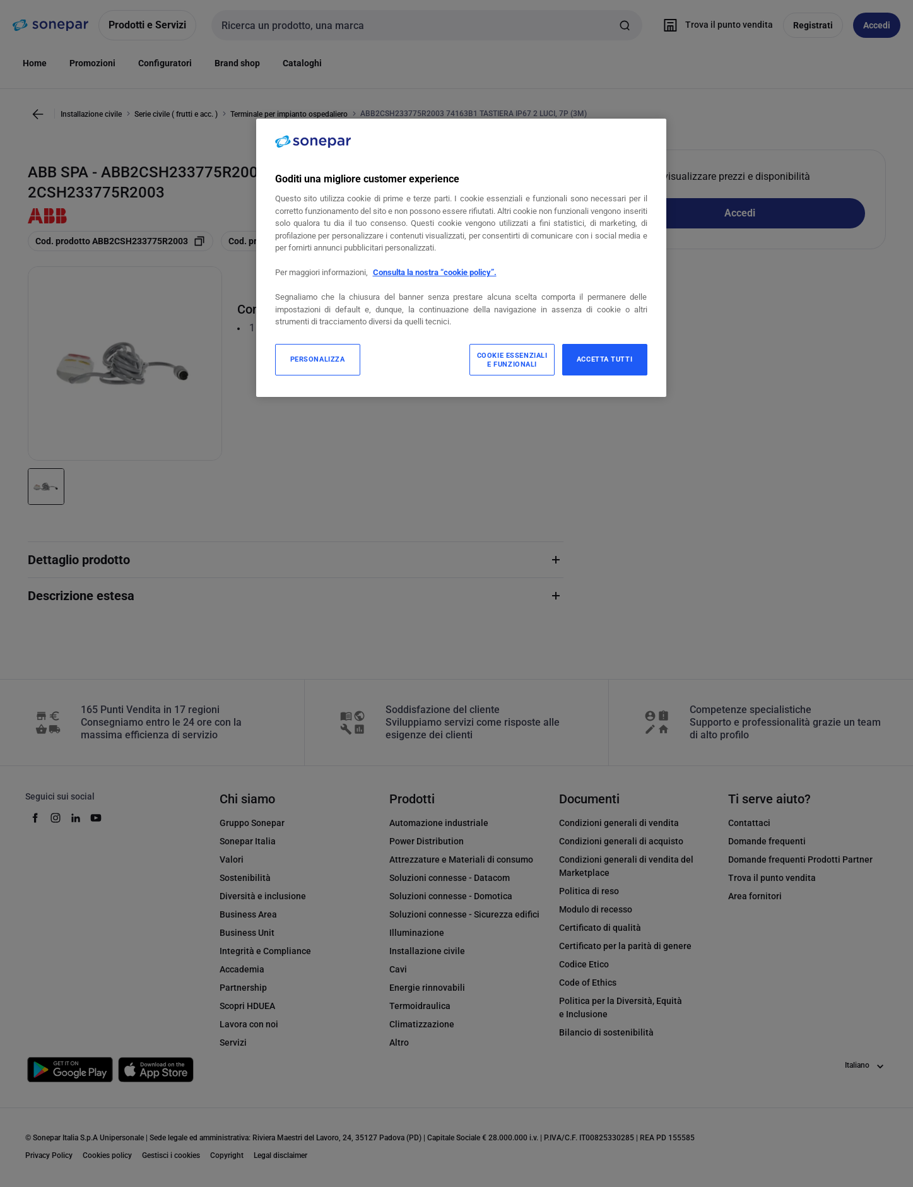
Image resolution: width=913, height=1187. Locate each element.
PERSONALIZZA (317, 359)
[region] (461, 258)
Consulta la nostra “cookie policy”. (435, 272)
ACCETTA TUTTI (604, 359)
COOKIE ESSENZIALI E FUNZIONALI (512, 360)
